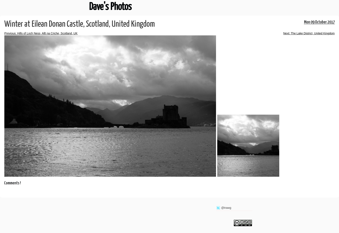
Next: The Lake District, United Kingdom (309, 33)
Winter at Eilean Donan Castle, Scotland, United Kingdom (79, 24)
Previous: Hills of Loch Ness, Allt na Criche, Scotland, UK (41, 33)
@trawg (226, 207)
